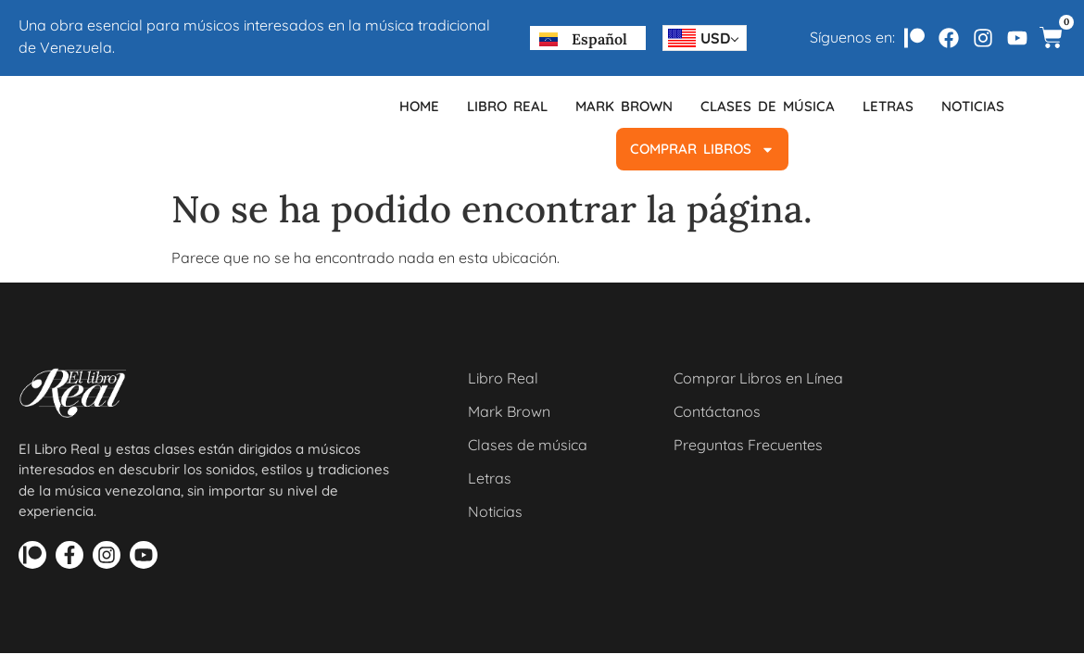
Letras (888, 106)
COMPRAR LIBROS (702, 149)
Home (419, 106)
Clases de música (767, 106)
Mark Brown (624, 106)
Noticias (972, 106)
